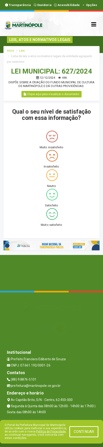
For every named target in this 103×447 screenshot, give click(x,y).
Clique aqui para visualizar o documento (51, 94)
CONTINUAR (84, 431)
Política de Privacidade (51, 431)
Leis (22, 50)
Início (10, 50)
